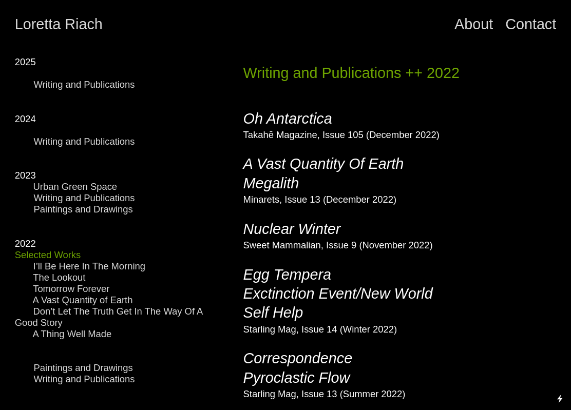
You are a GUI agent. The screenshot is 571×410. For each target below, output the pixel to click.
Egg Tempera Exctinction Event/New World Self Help (338, 293)
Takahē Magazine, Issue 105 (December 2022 (339, 134)
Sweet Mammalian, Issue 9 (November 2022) (338, 245)
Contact (530, 24)
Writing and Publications (86, 84)
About (475, 24)
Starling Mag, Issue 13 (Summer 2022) (324, 393)
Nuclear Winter (292, 229)
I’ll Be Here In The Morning (89, 266)
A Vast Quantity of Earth (83, 300)
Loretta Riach (59, 24)
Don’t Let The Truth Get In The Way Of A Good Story (109, 317)
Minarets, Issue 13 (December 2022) (319, 199)
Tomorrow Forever (71, 288)
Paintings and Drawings (85, 209)
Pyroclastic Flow (296, 377)
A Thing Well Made (72, 333)
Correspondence (298, 358)
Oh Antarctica (287, 118)
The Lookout (56, 277)
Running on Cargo (560, 354)
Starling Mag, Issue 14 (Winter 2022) (320, 329)
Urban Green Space (66, 186)
